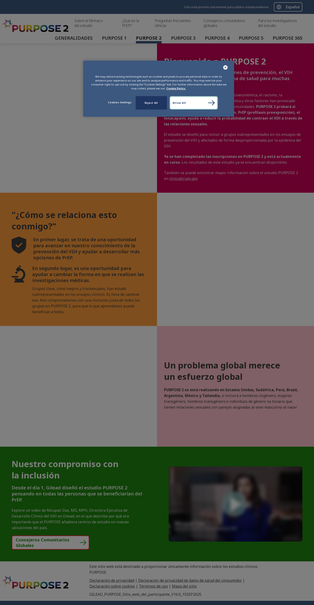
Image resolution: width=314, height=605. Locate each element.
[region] (158, 89)
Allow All (179, 102)
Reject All (151, 102)
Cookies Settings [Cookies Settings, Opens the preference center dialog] (119, 102)
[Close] (225, 67)
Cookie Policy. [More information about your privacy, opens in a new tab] (176, 88)
